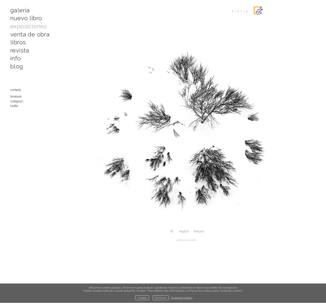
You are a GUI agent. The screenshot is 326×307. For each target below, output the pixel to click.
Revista (19, 50)
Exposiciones (28, 26)
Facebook (16, 96)
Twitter (14, 106)
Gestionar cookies (181, 297)
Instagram (16, 101)
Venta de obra (30, 34)
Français (199, 231)
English (184, 231)
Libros (18, 42)
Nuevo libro (26, 18)
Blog (16, 66)
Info (15, 58)
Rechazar (161, 297)
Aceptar (142, 297)
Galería (20, 10)
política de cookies (186, 240)
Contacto (15, 90)
